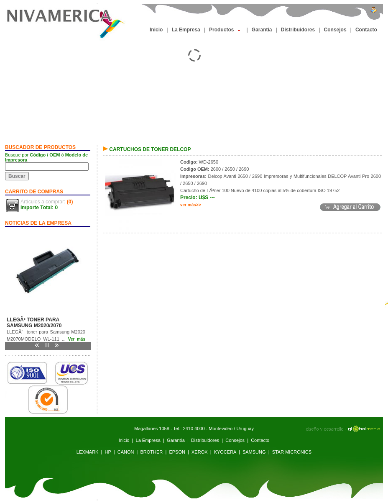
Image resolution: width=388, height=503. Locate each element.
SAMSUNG (254, 451)
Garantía (262, 30)
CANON (125, 451)
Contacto (366, 30)
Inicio (156, 30)
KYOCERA (225, 451)
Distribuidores (298, 30)
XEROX (199, 451)
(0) (70, 202)
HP (108, 451)
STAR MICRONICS (292, 451)
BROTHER (151, 451)
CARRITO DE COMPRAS (34, 192)
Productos (224, 30)
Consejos (335, 30)
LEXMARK (88, 451)
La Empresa (186, 30)
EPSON (177, 451)
